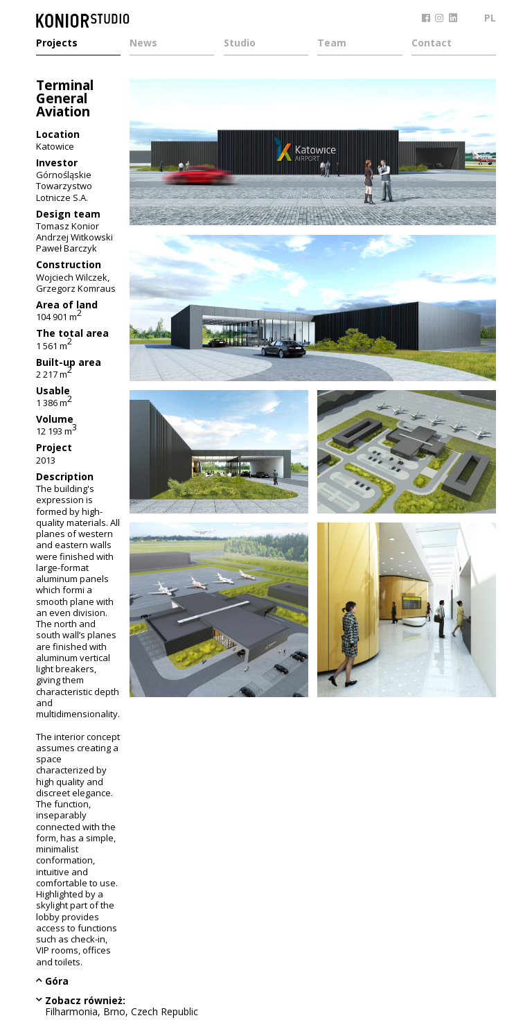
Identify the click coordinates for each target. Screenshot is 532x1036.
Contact (431, 43)
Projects (57, 43)
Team (331, 43)
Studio (240, 43)
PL (490, 17)
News (143, 43)
